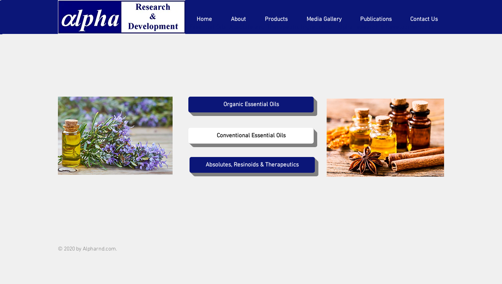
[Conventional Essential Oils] (251, 136)
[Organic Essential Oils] (251, 104)
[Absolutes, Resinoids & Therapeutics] (252, 165)
